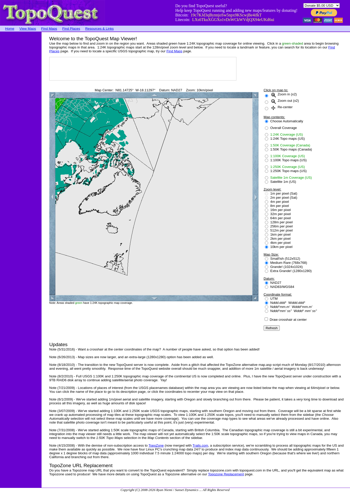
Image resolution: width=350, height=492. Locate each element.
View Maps (27, 29)
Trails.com (200, 445)
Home (9, 29)
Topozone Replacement (226, 474)
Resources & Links (99, 29)
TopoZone (156, 445)
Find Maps (49, 29)
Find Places (71, 29)
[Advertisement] (20, 109)
